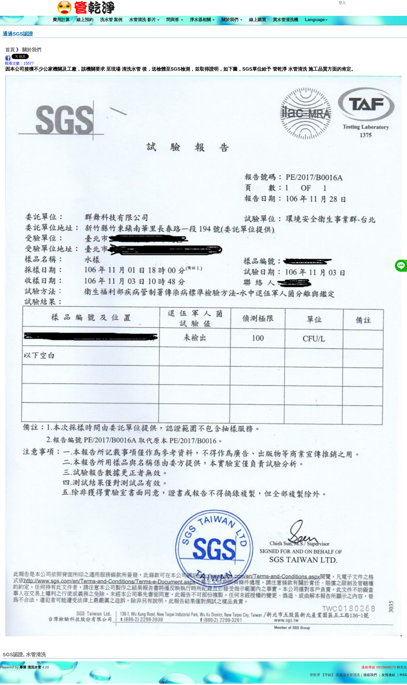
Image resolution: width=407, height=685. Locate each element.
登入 (342, 3)
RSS (403, 675)
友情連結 (388, 675)
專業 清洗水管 (30, 667)
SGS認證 (13, 654)
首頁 (10, 49)
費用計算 (61, 19)
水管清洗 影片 (144, 19)
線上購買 (257, 19)
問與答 (174, 19)
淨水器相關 (202, 19)
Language (316, 19)
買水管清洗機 (285, 19)
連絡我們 (370, 675)
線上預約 (84, 19)
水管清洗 (36, 654)
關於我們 (231, 19)
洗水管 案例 (111, 19)
